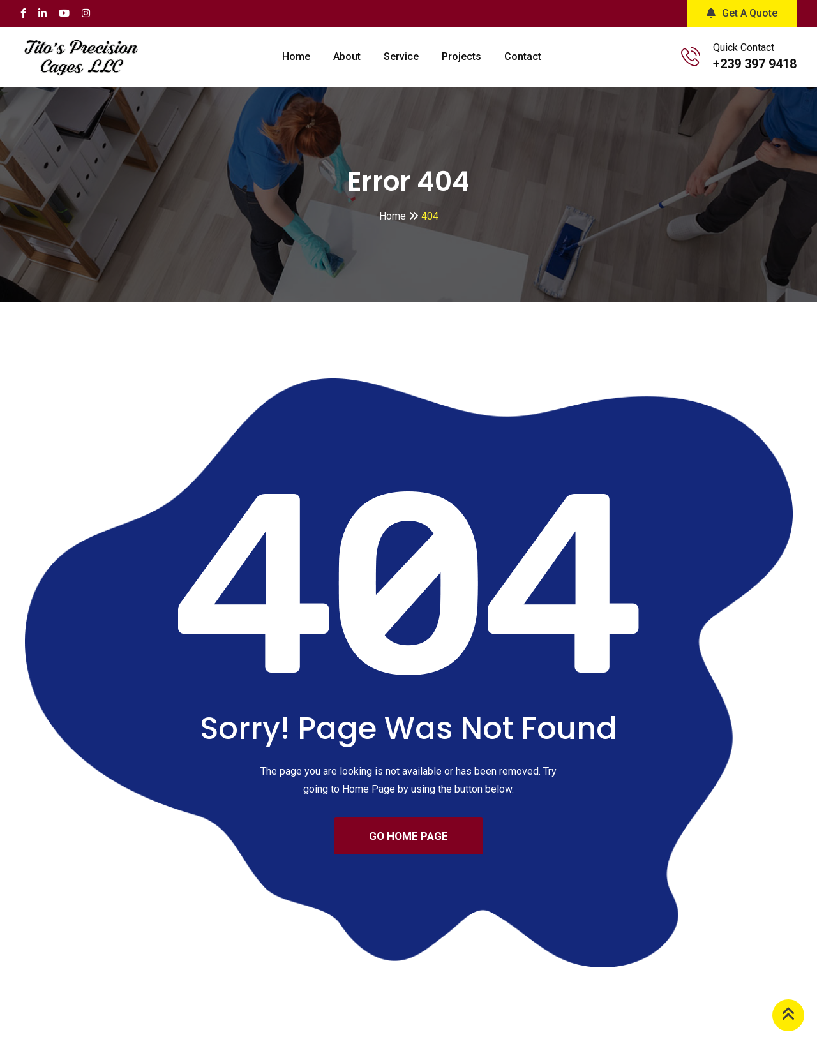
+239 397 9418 (755, 63)
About (347, 56)
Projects (461, 56)
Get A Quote (742, 13)
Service (401, 56)
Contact (522, 56)
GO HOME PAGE (408, 836)
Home (296, 56)
